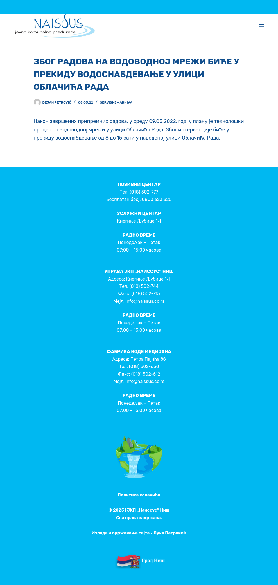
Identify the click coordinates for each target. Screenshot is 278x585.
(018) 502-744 (144, 286)
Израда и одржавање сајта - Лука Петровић (139, 532)
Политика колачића (139, 494)
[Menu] (261, 26)
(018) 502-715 (146, 293)
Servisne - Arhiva (116, 102)
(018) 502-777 (144, 192)
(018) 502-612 (145, 374)
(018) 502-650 (144, 366)
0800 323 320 (157, 199)
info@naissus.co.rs (145, 301)
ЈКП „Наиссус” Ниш (148, 510)
